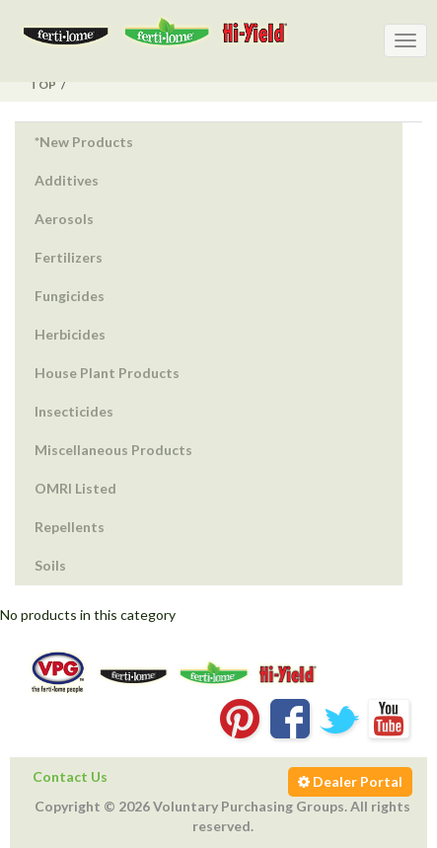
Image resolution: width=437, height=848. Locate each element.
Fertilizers (69, 257)
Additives (67, 180)
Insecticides (74, 411)
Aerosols (64, 218)
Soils (50, 565)
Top (43, 84)
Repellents (70, 526)
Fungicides (70, 295)
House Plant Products (107, 372)
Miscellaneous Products (113, 449)
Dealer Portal (350, 781)
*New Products (84, 141)
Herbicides (70, 334)
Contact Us (70, 776)
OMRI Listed (75, 488)
